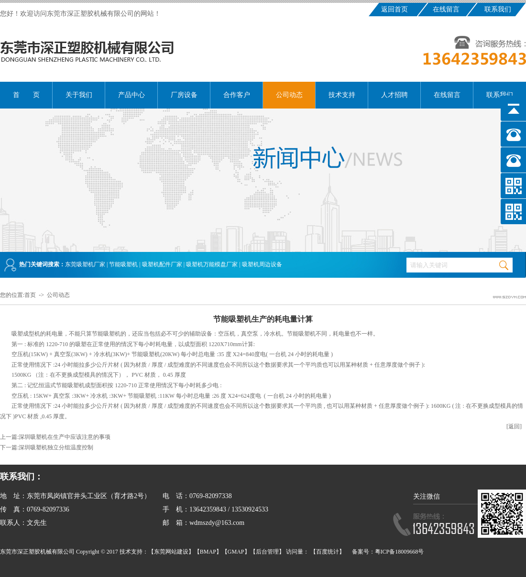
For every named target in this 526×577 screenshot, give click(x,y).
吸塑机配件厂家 (162, 264)
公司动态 (289, 94)
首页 (30, 295)
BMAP (208, 551)
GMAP (236, 551)
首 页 (26, 94)
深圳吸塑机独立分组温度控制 (56, 447)
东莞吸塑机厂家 (85, 264)
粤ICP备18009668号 (399, 551)
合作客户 (236, 94)
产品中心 (131, 94)
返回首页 (394, 9)
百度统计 (327, 551)
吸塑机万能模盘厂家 (212, 264)
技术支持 (342, 94)
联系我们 (497, 9)
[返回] (514, 426)
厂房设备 (184, 94)
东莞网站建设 (171, 551)
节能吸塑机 (123, 264)
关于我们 (79, 94)
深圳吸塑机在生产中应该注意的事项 (64, 437)
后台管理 (267, 551)
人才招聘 (394, 94)
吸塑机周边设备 (262, 264)
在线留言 (446, 9)
